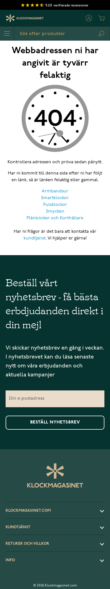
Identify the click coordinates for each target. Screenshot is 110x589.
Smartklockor (55, 198)
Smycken (55, 211)
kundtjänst (35, 238)
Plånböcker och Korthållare (55, 218)
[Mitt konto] (88, 18)
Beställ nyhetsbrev (55, 422)
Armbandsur (55, 191)
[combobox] (62, 34)
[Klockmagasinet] (25, 18)
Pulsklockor (55, 204)
